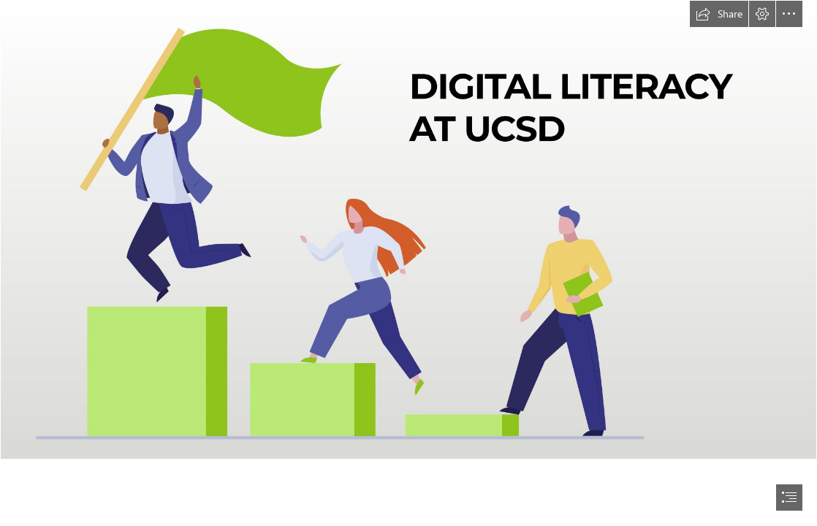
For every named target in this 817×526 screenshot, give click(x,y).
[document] (408, 263)
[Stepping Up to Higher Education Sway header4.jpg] (408, 230)
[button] (719, 14)
